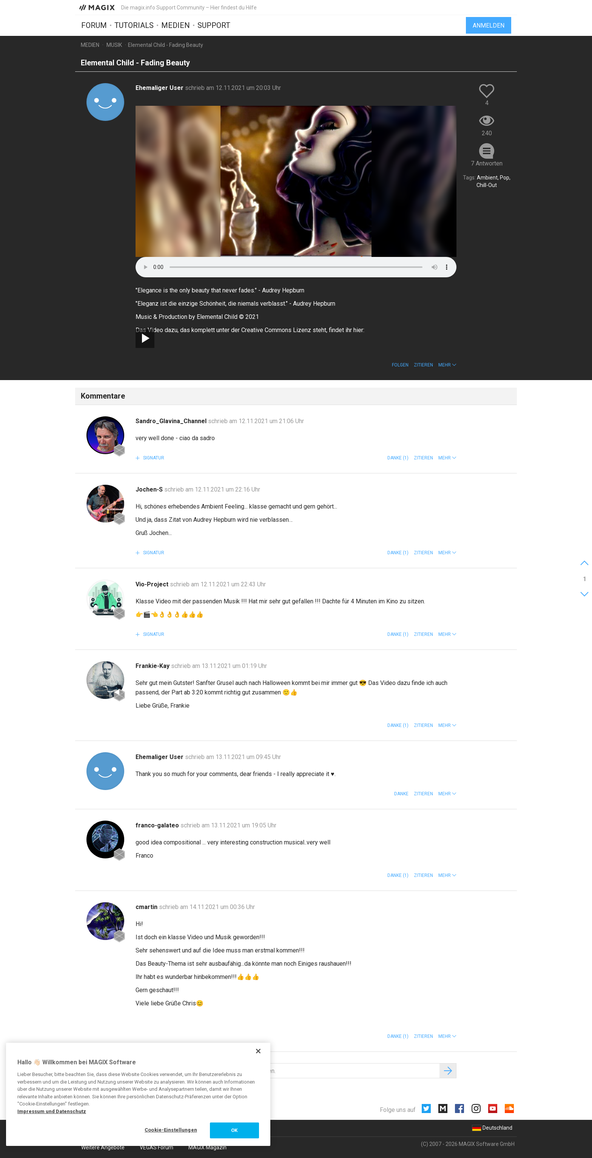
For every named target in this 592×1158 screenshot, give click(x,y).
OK (234, 1130)
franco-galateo (158, 825)
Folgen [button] (400, 365)
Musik (114, 45)
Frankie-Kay (153, 665)
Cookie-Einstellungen (171, 1130)
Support (213, 25)
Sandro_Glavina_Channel (172, 421)
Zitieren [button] (423, 365)
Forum (94, 25)
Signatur (153, 458)
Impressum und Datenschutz (51, 1111)
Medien (175, 25)
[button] (447, 365)
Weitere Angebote (103, 1147)
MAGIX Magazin (207, 1147)
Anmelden (488, 25)
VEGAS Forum (156, 1147)
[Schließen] (258, 1051)
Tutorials (134, 25)
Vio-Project (153, 584)
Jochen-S (150, 489)
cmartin (147, 907)
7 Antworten (487, 163)
